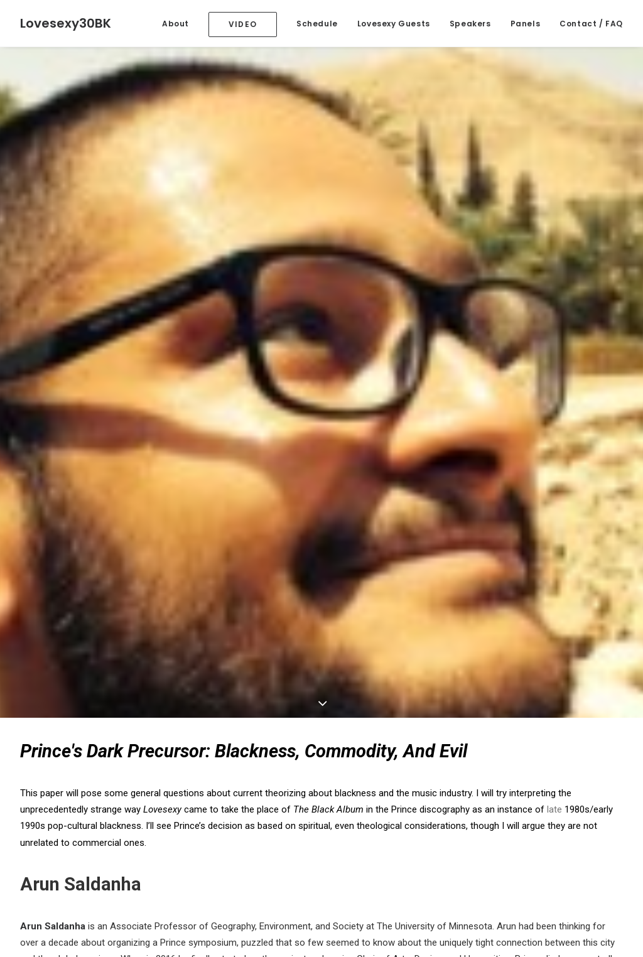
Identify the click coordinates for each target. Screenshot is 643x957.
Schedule (317, 23)
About (175, 23)
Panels (526, 23)
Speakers (470, 23)
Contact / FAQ (591, 23)
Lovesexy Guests (393, 23)
